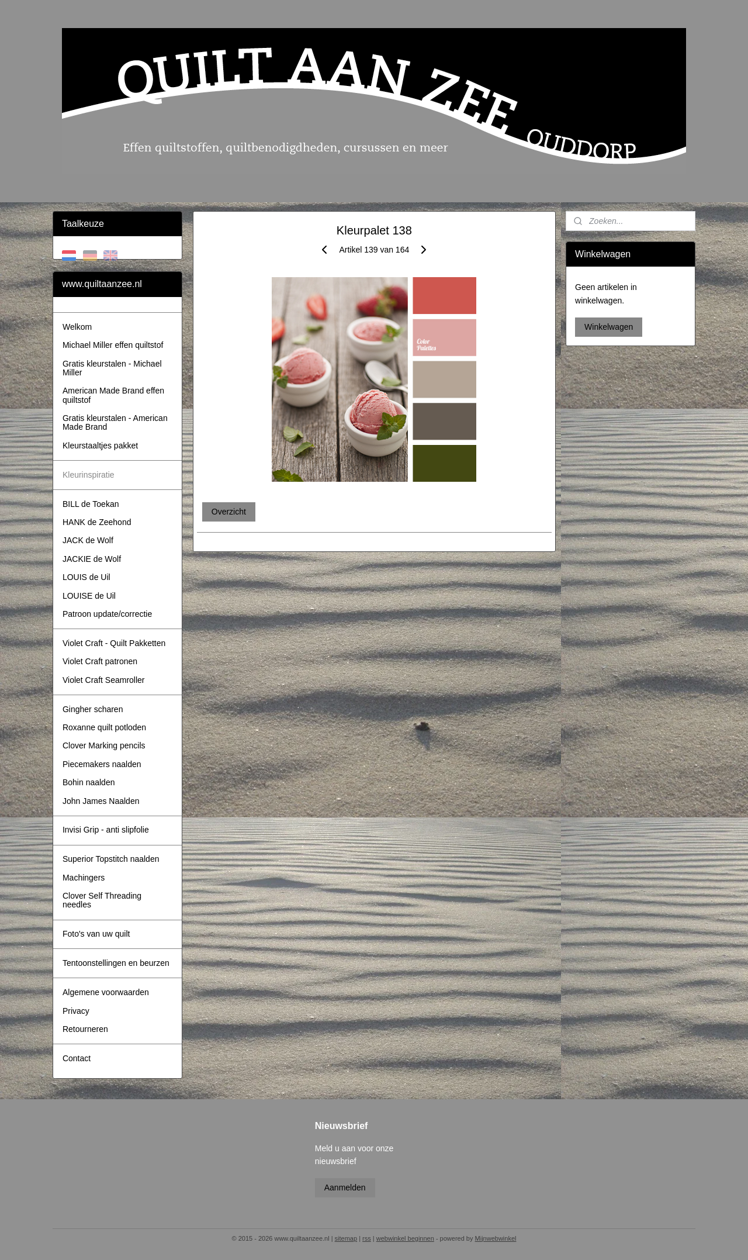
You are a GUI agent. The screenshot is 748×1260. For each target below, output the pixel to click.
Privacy (76, 1011)
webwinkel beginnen (405, 1238)
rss (366, 1238)
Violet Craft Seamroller (104, 680)
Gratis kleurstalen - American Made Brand (115, 422)
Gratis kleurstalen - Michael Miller (112, 368)
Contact (77, 1058)
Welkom (77, 327)
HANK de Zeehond (97, 522)
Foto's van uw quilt (96, 933)
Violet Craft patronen (100, 661)
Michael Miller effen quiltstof (113, 345)
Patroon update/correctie (107, 614)
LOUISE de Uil (89, 595)
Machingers (84, 877)
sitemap (346, 1238)
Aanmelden (345, 1187)
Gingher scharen (93, 709)
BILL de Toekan (91, 504)
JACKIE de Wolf (92, 559)
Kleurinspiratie (89, 474)
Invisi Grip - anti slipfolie (106, 829)
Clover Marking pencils (104, 745)
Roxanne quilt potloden (104, 727)
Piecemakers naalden (102, 764)
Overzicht (228, 511)
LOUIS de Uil (86, 577)
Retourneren (85, 1029)
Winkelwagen (608, 327)
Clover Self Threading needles (102, 900)
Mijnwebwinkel (496, 1238)
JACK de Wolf (88, 540)
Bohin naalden (89, 782)
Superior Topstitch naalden (111, 859)
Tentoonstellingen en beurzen (116, 963)
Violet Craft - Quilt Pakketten (114, 643)
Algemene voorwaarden (106, 992)
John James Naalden (101, 801)
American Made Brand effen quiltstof (113, 395)
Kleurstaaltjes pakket (100, 445)
